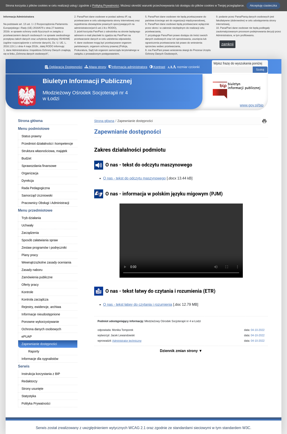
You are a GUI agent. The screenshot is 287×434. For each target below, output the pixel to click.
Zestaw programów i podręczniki (44, 247)
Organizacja (30, 173)
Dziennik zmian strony (179, 351)
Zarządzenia (30, 233)
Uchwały (27, 225)
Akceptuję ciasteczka (263, 5)
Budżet (26, 158)
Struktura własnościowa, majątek (44, 151)
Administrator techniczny (126, 340)
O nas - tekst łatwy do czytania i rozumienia (137, 304)
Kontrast (157, 67)
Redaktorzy (29, 381)
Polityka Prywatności (36, 403)
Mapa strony (95, 67)
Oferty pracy (30, 284)
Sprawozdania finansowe (39, 166)
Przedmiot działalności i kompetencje (47, 143)
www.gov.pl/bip (251, 105)
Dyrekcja (28, 180)
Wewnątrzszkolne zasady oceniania (46, 262)
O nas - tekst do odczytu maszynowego (134, 178)
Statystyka (29, 396)
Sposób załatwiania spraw (40, 240)
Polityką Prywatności (105, 5)
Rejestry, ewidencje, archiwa (41, 307)
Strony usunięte (32, 388)
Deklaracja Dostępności (63, 67)
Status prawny (31, 136)
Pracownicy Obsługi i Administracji (45, 203)
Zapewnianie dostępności (39, 344)
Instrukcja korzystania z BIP (41, 374)
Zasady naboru (32, 270)
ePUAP (27, 336)
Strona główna (30, 121)
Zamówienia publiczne (37, 277)
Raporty (33, 351)
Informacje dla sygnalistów (40, 359)
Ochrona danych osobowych (41, 329)
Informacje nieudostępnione (41, 314)
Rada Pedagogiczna (36, 188)
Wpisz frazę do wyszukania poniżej (237, 63)
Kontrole (27, 292)
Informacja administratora (128, 67)
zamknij (227, 44)
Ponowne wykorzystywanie (40, 321)
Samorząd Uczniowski (37, 195)
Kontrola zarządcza (35, 299)
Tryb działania (31, 218)
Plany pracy (30, 255)
